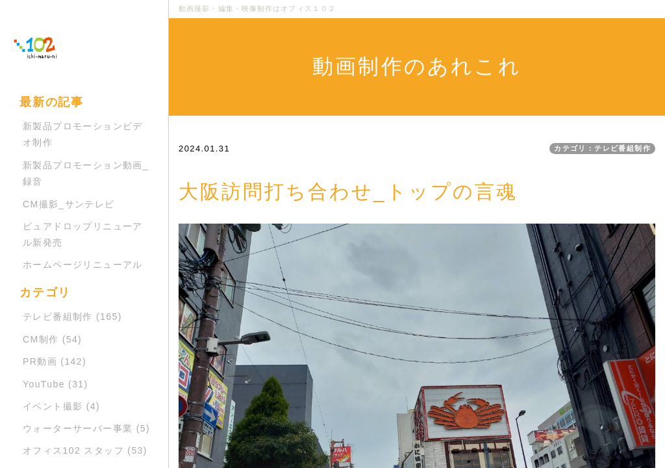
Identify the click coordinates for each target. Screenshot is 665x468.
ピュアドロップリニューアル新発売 (83, 234)
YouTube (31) (55, 384)
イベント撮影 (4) (61, 406)
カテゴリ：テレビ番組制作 (602, 148)
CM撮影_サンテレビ (69, 204)
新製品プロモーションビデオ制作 (83, 134)
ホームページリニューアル (83, 264)
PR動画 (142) (54, 361)
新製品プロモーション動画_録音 (86, 173)
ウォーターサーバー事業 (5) (86, 428)
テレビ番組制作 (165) (72, 316)
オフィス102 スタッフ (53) (85, 450)
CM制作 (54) (52, 339)
